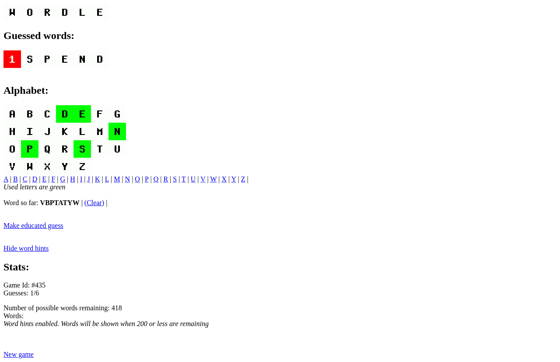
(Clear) (94, 202)
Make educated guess (33, 225)
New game (19, 354)
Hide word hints (26, 248)
